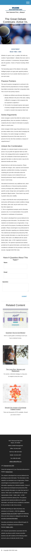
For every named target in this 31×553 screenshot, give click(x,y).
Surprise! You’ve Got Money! (15, 333)
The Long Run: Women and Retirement (15, 370)
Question (5, 282)
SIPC (11, 527)
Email (5, 272)
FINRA (8, 527)
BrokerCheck (9, 471)
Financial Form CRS (9, 465)
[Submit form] (24, 296)
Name (5, 262)
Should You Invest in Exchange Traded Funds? (15, 408)
